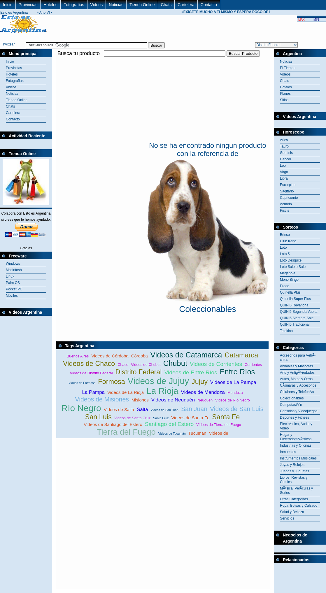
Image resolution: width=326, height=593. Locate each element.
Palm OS (13, 283)
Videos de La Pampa (233, 382)
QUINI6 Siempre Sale (296, 318)
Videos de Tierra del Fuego (218, 424)
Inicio (8, 4)
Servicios (287, 518)
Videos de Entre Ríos (190, 372)
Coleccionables (292, 398)
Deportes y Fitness (294, 417)
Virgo (284, 172)
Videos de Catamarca (186, 355)
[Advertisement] (124, 98)
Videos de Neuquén (173, 400)
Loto (283, 247)
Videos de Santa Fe (190, 417)
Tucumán (197, 433)
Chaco (123, 364)
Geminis (286, 153)
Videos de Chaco (89, 363)
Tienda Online (142, 4)
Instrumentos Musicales (298, 458)
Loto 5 (285, 254)
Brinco (285, 235)
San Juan (194, 409)
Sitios (284, 100)
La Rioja (162, 391)
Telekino (286, 331)
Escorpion (287, 185)
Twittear (8, 44)
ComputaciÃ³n (291, 405)
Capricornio (289, 198)
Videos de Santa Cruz (132, 418)
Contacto (209, 4)
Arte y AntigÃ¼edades (297, 373)
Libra (284, 178)
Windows (13, 264)
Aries (284, 140)
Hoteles (50, 4)
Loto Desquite (291, 260)
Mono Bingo (289, 280)
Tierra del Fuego (126, 431)
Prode (284, 286)
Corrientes (253, 364)
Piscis (284, 210)
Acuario (286, 204)
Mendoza (235, 392)
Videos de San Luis (236, 409)
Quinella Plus (290, 292)
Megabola (287, 273)
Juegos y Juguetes (294, 471)
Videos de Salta (119, 409)
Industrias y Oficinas (295, 445)
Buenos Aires (78, 356)
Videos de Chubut (146, 364)
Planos (285, 94)
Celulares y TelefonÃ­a (297, 392)
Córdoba (139, 355)
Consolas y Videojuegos (299, 411)
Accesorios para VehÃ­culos (298, 357)
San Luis (98, 417)
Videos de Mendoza (203, 392)
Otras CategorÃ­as (294, 499)
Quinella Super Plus (295, 299)
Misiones (140, 399)
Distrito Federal (138, 372)
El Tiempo (287, 68)
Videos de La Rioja (125, 392)
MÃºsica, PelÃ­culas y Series (296, 490)
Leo (283, 166)
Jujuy (200, 381)
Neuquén (205, 400)
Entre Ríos (237, 372)
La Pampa (93, 392)
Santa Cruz (161, 418)
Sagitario (287, 191)
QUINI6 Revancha (294, 305)
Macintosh (14, 270)
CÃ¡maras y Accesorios (298, 385)
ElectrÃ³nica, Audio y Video (296, 426)
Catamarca (241, 355)
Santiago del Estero (169, 424)
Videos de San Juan (164, 410)
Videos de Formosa (82, 383)
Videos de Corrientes (216, 364)
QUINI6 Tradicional (294, 324)
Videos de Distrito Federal (91, 373)
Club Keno (288, 241)
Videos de (218, 433)
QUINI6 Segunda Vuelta (298, 312)
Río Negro (81, 408)
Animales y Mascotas (296, 366)
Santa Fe (226, 417)
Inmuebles (288, 452)
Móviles (12, 296)
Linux (10, 276)
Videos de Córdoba (109, 355)
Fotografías (74, 4)
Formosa (111, 381)
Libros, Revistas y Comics (294, 480)
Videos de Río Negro (232, 400)
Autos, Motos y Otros (296, 379)
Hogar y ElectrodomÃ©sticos (295, 437)
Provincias (28, 4)
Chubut (175, 363)
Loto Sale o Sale (293, 267)
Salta (142, 409)
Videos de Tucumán (172, 433)
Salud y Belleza (292, 512)
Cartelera (186, 4)
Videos (96, 4)
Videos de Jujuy (158, 381)
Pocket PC (14, 289)
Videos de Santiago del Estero (113, 424)
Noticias (116, 4)
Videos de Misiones (102, 399)
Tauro (284, 146)
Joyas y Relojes (292, 465)
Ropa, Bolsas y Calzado (298, 505)
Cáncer (285, 159)
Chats (166, 4)
